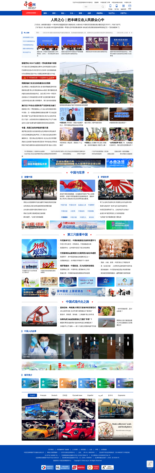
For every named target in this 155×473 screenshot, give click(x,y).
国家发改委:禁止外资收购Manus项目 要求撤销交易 (39, 90)
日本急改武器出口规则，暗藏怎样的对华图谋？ (114, 197)
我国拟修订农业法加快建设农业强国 (36, 83)
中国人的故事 (30, 331)
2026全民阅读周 (97, 154)
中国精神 (64, 217)
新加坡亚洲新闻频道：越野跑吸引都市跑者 (115, 273)
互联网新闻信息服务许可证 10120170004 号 (74, 455)
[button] (132, 81)
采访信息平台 (27, 52)
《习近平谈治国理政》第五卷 (99, 151)
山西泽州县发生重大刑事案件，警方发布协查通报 (39, 100)
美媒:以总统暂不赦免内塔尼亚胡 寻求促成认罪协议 (39, 142)
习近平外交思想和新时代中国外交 (82, 2)
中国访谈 (63, 123)
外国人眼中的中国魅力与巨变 (109, 256)
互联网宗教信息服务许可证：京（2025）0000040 (77, 457)
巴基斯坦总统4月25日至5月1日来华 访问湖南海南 (39, 70)
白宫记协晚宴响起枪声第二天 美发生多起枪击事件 (39, 135)
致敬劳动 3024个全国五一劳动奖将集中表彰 (39, 63)
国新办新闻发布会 (28, 48)
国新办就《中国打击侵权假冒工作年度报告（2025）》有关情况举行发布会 (48, 54)
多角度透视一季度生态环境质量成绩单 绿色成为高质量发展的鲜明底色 (80, 27)
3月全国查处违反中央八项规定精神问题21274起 (38, 74)
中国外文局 (127, 2)
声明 (96, 449)
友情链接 (104, 449)
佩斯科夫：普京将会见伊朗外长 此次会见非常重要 (39, 138)
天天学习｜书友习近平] (112, 24)
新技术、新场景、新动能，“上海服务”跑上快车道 (77, 314)
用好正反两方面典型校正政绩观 (34, 213)
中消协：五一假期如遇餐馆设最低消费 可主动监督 (39, 112)
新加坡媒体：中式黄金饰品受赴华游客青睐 (115, 269)
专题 (23, 128)
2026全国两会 (67, 154)
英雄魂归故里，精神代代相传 (32, 197)
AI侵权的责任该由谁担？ (118, 123)
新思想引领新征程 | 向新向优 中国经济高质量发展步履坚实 (83, 24)
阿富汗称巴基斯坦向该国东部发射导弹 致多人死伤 (39, 145)
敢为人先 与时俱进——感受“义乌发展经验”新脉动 (38, 324)
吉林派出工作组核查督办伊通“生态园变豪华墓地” (39, 97)
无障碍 (150, 465)
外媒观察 (26, 256)
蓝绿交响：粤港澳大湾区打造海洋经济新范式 (78, 308)
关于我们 (51, 449)
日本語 (65, 395)
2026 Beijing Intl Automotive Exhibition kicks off (40, 438)
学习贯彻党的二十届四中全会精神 (34, 151)
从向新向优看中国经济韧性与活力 (35, 210)
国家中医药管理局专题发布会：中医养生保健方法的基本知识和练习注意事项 (121, 54)
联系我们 (83, 449)
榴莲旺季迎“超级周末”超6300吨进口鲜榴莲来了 (76, 323)
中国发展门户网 (105, 2)
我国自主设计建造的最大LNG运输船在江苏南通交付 (124, 322)
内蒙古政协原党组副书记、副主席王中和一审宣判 (39, 94)
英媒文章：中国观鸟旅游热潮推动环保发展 (75, 273)
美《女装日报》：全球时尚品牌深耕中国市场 (116, 266)
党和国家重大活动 (28, 37)
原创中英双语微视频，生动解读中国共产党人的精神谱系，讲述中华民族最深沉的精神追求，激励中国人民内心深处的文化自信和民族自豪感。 (77, 196)
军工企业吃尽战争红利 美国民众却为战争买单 (116, 202)
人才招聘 (75, 449)
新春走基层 (111, 154)
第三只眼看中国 (77, 234)
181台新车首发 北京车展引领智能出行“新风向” (76, 311)
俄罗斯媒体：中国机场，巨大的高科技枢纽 (77, 266)
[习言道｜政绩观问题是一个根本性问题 (48, 24)
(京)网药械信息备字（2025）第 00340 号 (107, 457)
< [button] (129, 33)
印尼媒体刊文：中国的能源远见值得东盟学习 (78, 240)
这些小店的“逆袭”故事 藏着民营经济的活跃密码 (38, 123)
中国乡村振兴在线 (117, 2)
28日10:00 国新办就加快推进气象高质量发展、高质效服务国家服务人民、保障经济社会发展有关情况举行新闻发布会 (78, 33)
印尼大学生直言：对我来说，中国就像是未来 (75, 244)
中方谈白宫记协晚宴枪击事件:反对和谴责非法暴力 (39, 67)
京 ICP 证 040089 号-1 (51, 455)
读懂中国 (28, 177)
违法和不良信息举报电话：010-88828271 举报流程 (114, 452)
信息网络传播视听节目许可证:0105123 (47, 457)
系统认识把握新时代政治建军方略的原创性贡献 (39, 202)
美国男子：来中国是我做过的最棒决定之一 (75, 257)
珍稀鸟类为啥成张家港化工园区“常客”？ (76, 319)
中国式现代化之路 (77, 301)
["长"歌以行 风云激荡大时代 (45, 27)
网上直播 (26, 33)
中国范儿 (88, 143)
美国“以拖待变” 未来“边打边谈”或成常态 (114, 206)
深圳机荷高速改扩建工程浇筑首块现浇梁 (74, 105)
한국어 (110, 395)
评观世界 (105, 177)
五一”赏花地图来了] (112, 27)
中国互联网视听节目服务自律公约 (34, 452)
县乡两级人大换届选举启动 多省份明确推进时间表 (39, 87)
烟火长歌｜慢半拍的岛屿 (93, 123)
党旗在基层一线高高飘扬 (121, 151)
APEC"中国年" (81, 154)
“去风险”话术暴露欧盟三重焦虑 (110, 217)
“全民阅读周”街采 (115, 143)
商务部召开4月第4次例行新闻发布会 (96, 52)
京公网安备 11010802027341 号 (100, 455)
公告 (90, 449)
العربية (100, 395)
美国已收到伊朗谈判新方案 (37, 128)
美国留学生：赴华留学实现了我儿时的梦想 (75, 248)
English (32, 395)
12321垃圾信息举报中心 (68, 452)
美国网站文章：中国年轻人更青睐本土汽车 (75, 269)
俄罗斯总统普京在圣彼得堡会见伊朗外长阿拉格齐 (39, 131)
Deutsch (54, 395)
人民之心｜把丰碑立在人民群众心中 (77, 20)
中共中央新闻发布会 (29, 41)
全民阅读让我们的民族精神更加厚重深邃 (37, 206)
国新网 (96, 2)
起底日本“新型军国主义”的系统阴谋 (112, 213)
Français (43, 395)
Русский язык (77, 395)
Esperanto (121, 395)
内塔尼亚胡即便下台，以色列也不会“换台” (114, 210)
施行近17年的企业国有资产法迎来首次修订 (39, 105)
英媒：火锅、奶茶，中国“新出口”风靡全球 (115, 262)
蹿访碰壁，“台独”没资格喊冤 (33, 217)
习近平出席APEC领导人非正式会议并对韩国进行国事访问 (68, 151)
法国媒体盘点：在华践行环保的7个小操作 (74, 260)
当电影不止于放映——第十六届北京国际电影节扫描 (78, 326)
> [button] (131, 33)
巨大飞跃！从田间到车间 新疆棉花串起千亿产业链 (39, 119)
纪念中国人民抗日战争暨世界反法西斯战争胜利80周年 (40, 154)
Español (90, 395)
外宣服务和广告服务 (63, 449)
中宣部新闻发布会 (28, 45)
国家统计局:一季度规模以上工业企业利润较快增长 (39, 109)
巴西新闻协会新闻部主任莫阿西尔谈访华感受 (78, 253)
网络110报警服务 (52, 452)
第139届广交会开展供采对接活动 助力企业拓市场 (39, 116)
